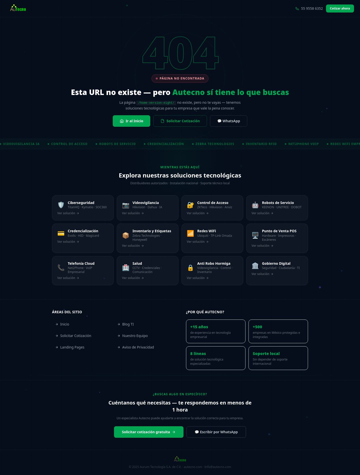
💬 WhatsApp (228, 120)
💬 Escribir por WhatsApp (216, 432)
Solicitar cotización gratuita (149, 432)
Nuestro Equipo (132, 335)
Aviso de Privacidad (135, 347)
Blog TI (125, 324)
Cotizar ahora (340, 8)
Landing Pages (69, 347)
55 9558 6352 (309, 8)
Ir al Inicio (131, 120)
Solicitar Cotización (180, 120)
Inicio (62, 324)
